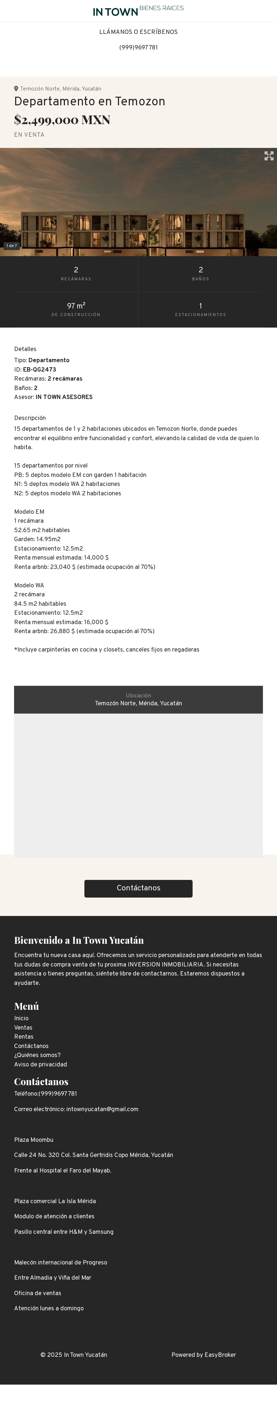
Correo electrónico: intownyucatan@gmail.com (76, 1110)
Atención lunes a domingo (49, 1309)
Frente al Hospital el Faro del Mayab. (62, 1171)
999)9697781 (140, 48)
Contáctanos (41, 1081)
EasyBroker (220, 1355)
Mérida (70, 89)
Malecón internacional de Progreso (60, 1263)
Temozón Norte (40, 89)
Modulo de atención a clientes (54, 1217)
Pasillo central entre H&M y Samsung (64, 1232)
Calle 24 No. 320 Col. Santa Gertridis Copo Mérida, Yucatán (93, 1155)
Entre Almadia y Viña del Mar (52, 1278)
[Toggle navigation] (266, 11)
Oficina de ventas (37, 1294)
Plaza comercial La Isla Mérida (55, 1202)
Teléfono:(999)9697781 (45, 1094)
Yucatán (91, 89)
